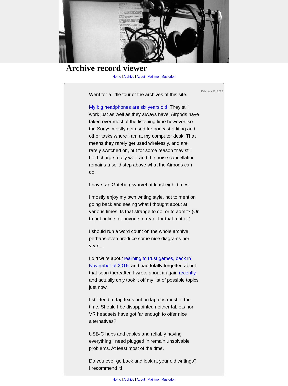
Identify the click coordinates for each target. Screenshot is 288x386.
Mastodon (168, 76)
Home (117, 76)
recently (187, 272)
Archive (129, 76)
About (141, 76)
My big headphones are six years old (128, 107)
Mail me (153, 76)
